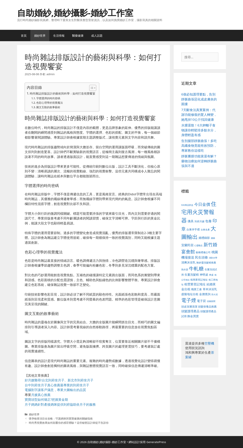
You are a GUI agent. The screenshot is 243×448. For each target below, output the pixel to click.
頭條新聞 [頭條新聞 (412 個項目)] (211, 301)
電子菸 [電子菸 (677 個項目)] (201, 301)
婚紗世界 (40, 35)
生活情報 (59, 35)
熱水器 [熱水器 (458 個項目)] (184, 269)
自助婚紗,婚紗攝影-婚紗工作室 (75, 12)
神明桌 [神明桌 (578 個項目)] (204, 274)
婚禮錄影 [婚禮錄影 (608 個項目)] (204, 238)
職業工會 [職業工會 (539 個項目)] (196, 289)
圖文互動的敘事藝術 (48, 107)
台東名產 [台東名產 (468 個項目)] (205, 229)
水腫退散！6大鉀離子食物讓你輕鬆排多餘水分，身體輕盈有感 (199, 130)
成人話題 (97, 35)
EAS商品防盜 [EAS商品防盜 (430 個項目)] (187, 204)
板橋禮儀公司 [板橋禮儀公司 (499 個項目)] (203, 252)
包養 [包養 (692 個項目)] (208, 221)
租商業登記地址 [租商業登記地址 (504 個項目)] (199, 279)
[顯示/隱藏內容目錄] (90, 88)
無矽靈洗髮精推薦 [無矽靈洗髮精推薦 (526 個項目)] (206, 262)
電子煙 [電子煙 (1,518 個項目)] (188, 300)
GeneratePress (156, 442)
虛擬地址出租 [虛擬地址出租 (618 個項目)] (189, 294)
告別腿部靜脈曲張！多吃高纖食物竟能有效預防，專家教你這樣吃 (199, 146)
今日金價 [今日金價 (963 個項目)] (202, 204)
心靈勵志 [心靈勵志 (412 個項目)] (198, 245)
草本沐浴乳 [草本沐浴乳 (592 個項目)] (210, 289)
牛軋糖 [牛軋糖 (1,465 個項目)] (196, 268)
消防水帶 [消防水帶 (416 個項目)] (213, 257)
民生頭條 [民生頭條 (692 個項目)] (201, 257)
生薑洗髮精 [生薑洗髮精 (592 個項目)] (192, 274)
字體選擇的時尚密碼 (48, 98)
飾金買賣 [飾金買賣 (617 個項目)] (193, 316)
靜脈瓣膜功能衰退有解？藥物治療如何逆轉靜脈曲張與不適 (199, 161)
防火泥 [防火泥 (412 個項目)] (214, 294)
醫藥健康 (78, 35)
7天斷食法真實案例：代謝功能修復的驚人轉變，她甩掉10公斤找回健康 (199, 115)
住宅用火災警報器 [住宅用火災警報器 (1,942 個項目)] (198, 212)
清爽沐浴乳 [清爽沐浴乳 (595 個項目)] (188, 262)
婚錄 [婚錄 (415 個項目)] (213, 238)
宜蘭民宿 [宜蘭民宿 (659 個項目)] (187, 245)
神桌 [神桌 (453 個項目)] (211, 274)
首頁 (24, 35)
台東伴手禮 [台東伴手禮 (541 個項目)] (193, 229)
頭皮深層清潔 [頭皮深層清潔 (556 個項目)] (189, 306)
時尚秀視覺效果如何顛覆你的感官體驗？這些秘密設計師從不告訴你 (69, 422)
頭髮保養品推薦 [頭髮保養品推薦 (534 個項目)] (207, 306)
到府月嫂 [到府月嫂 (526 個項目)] (199, 221)
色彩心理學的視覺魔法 (49, 102)
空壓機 (209, 343)
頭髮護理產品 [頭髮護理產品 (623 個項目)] (190, 311)
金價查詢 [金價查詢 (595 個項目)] (205, 294)
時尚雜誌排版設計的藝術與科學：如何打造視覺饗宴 (62, 93)
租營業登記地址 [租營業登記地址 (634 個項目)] (195, 284)
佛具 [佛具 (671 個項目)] (191, 221)
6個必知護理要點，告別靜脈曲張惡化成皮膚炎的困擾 (199, 99)
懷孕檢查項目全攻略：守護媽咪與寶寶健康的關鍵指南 (61, 418)
